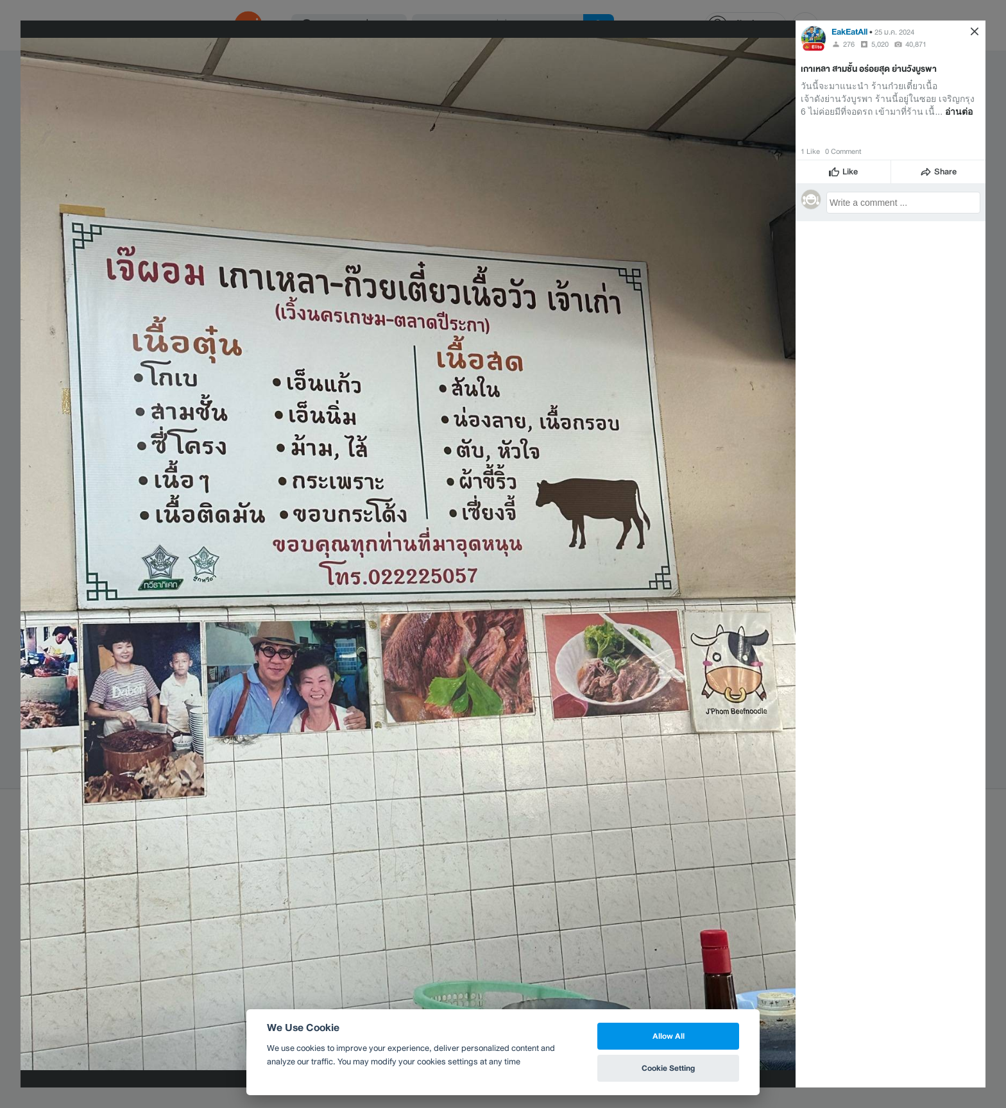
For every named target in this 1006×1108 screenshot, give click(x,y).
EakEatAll (850, 31)
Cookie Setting (668, 1068)
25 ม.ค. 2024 (894, 32)
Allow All (668, 1036)
